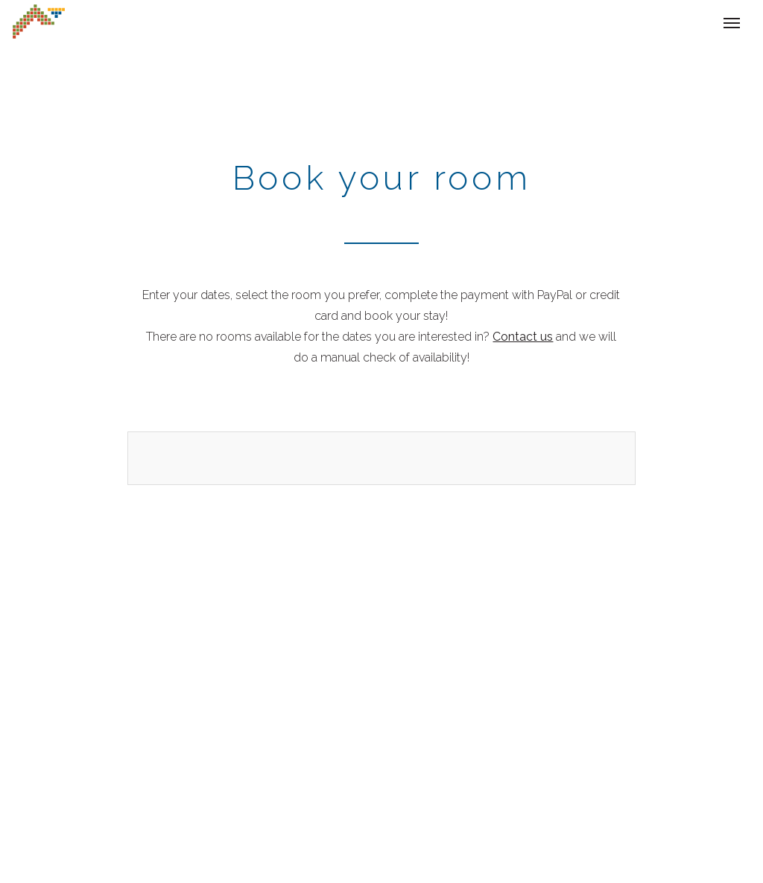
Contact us (523, 337)
